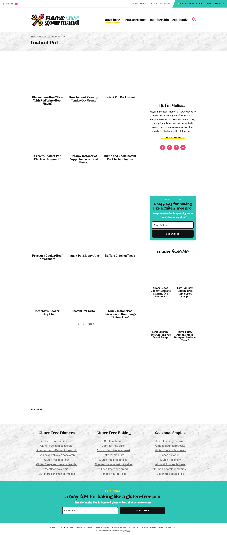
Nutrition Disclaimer (144, 527)
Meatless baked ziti (56, 469)
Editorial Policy (121, 527)
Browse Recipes (134, 20)
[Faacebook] (3, 3)
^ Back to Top (57, 527)
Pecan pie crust (170, 455)
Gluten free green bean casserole (56, 464)
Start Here (112, 20)
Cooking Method (47, 36)
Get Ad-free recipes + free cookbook (202, 4)
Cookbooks (180, 20)
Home (135, 3)
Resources (165, 3)
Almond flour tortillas (113, 473)
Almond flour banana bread (113, 450)
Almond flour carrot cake (170, 445)
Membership (159, 20)
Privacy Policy (167, 527)
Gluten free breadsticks (113, 459)
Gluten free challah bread (170, 450)
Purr (128, 531)
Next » (92, 324)
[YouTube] (16, 3)
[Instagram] (8, 3)
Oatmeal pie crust (113, 455)
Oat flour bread (113, 441)
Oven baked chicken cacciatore (57, 455)
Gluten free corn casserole (56, 445)
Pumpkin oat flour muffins (170, 469)
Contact (153, 3)
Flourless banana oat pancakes (113, 464)
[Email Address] (173, 225)
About (143, 3)
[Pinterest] (12, 3)
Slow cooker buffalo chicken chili (56, 450)
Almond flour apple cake (170, 464)
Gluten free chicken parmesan (56, 473)
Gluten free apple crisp (170, 473)
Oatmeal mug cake (113, 445)
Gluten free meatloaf (56, 459)
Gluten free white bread (113, 469)
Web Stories (102, 527)
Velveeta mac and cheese (57, 441)
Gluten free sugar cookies (170, 441)
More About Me (173, 138)
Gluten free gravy (170, 459)
